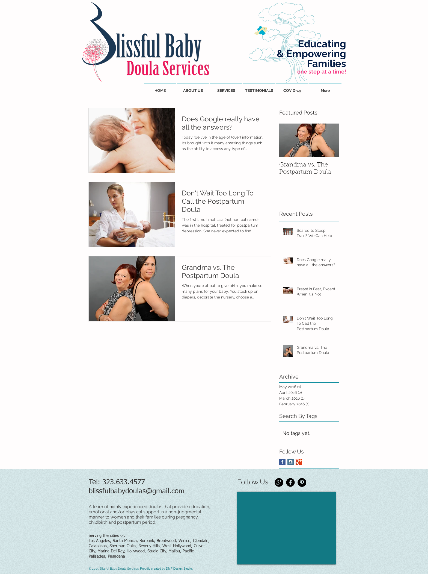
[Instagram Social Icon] (290, 462)
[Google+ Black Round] (279, 482)
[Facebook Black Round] (290, 482)
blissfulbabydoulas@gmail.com (137, 491)
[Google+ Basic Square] (299, 462)
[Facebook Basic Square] (282, 462)
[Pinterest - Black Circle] (302, 482)
